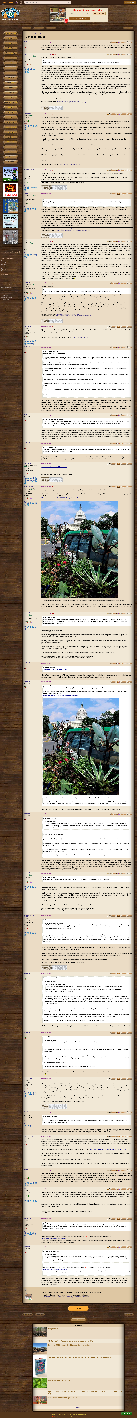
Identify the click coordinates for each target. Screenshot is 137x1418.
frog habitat (53, 1329)
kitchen (10, 67)
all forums (11, 161)
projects (10, 137)
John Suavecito (28, 113)
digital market (10, 142)
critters (10, 43)
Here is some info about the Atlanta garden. (54, 467)
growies (10, 38)
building (10, 48)
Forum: (28, 33)
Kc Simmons (27, 241)
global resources (11, 127)
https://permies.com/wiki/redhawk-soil (68, 101)
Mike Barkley (28, 463)
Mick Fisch (27, 1170)
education (11, 112)
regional (10, 107)
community (10, 82)
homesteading (10, 53)
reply (78, 1308)
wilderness (11, 87)
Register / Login (129, 2)
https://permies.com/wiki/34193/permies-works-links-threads (73, 103)
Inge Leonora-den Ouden (29, 170)
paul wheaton (91, 1416)
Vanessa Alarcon (29, 1218)
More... (78, 1407)
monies (11, 63)
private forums (10, 156)
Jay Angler (27, 54)
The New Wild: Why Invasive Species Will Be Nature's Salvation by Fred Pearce (79, 1357)
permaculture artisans (11, 102)
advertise (44, 1416)
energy (11, 58)
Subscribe (11, 2)
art (11, 97)
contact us (37, 1416)
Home (4, 2)
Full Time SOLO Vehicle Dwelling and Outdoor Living (69, 1345)
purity (10, 72)
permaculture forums (10, 33)
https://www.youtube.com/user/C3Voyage (54, 1238)
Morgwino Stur (28, 1136)
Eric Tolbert (27, 326)
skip (11, 117)
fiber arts (11, 92)
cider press (10, 132)
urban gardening (36, 33)
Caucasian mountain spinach (59, 1380)
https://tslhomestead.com (80, 337)
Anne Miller (27, 613)
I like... (25, 67)
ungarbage (11, 77)
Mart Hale (27, 1188)
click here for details (79, 18)
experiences (10, 122)
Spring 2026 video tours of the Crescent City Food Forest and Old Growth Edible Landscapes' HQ (85, 1393)
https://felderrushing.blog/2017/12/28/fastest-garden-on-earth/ (60, 498)
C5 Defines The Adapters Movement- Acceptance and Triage (72, 1341)
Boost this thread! (78, 1320)
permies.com (11, 147)
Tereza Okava (28, 486)
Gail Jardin (27, 41)
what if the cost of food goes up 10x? (63, 1398)
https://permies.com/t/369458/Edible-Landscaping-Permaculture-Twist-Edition (66, 1296)
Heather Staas (28, 1078)
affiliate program (52, 1416)
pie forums (11, 152)
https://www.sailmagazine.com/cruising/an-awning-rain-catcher (108, 1149)
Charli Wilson (28, 1112)
